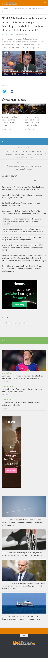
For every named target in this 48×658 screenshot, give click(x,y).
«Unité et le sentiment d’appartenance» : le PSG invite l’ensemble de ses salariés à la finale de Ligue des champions (22, 221)
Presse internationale (16, 323)
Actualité (14, 9)
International (32, 9)
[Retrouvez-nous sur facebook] (41, 141)
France (22, 9)
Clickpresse (9, 35)
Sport (12, 373)
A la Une (5, 9)
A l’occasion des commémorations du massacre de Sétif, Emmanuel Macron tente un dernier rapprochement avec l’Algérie (22, 247)
